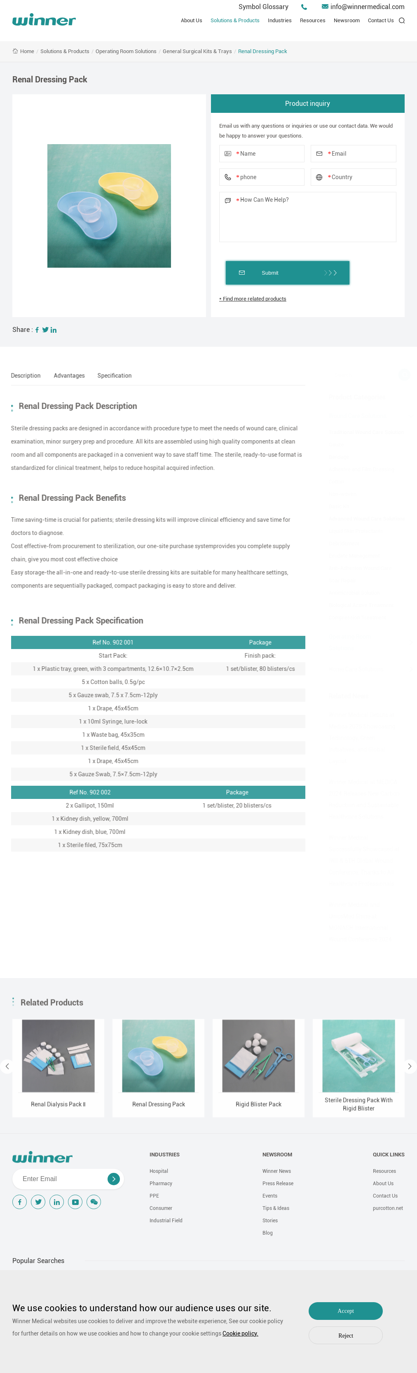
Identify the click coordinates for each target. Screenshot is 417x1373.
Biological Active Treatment (356, 605)
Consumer (161, 1208)
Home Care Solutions (351, 669)
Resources (313, 20)
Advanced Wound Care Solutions (362, 519)
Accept (345, 1311)
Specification (110, 375)
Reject (345, 1336)
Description (21, 375)
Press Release (277, 1183)
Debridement (339, 543)
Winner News (276, 1171)
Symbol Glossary (263, 7)
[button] (7, 1070)
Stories (270, 1221)
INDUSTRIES (165, 1154)
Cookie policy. (240, 1333)
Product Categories (352, 397)
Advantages (64, 375)
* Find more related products (252, 299)
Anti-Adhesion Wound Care (355, 568)
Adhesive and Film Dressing (356, 469)
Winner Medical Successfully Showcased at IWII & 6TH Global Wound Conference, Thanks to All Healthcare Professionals (359, 860)
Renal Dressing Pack (262, 51)
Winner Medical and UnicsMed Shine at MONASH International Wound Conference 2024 (355, 922)
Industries (280, 20)
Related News (344, 696)
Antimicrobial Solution (349, 593)
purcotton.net (388, 1208)
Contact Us (381, 20)
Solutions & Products (235, 20)
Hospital (159, 1171)
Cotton (331, 482)
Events (269, 1196)
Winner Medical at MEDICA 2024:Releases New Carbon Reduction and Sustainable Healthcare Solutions (359, 799)
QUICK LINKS (389, 1154)
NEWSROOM (277, 1154)
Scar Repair (337, 580)
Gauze (331, 444)
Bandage (334, 457)
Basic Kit (334, 506)
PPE (154, 1196)
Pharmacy (161, 1183)
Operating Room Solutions (126, 51)
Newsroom (347, 20)
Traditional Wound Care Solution (361, 432)
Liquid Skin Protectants (351, 531)
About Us (191, 20)
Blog (267, 1233)
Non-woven (337, 494)
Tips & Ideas (275, 1208)
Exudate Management (349, 556)
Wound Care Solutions (353, 416)
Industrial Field (166, 1221)
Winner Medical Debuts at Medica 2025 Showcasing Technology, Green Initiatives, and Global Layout (357, 738)
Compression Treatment (352, 617)
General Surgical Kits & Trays (197, 51)
